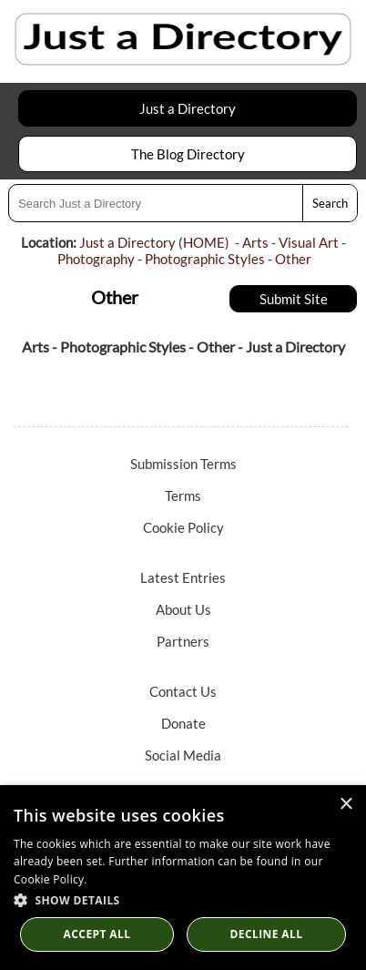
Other (293, 258)
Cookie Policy (183, 527)
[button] (183, 899)
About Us (183, 609)
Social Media (183, 755)
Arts (255, 242)
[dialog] (183, 877)
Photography (96, 258)
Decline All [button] (266, 934)
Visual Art (309, 242)
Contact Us (183, 691)
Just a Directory (187, 108)
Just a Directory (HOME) (154, 242)
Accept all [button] (97, 934)
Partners (183, 641)
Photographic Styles (205, 258)
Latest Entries (183, 577)
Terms (183, 495)
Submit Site (293, 299)
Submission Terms (183, 463)
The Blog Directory (188, 154)
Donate (183, 723)
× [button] (345, 805)
